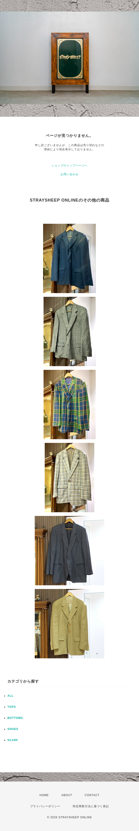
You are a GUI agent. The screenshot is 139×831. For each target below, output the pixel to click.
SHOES (12, 729)
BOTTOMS (15, 718)
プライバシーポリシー (45, 806)
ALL (10, 695)
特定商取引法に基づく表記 (91, 806)
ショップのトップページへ (69, 165)
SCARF (12, 740)
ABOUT (66, 795)
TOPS (11, 706)
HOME (44, 795)
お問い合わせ (69, 174)
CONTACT (92, 795)
